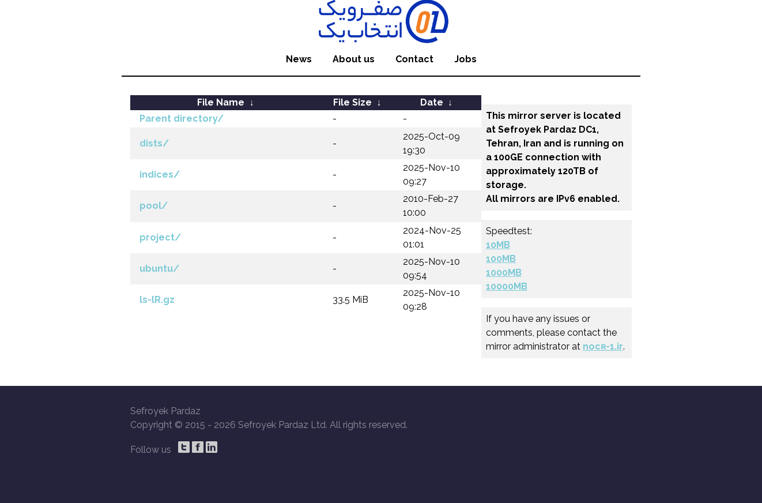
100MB (501, 258)
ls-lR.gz (157, 299)
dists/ (154, 143)
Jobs (465, 59)
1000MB (504, 272)
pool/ (153, 205)
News (299, 59)
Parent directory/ (181, 118)
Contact (414, 59)
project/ (160, 237)
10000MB (506, 286)
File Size (352, 102)
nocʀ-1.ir (603, 346)
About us (354, 59)
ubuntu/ (159, 268)
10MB (498, 244)
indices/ (159, 174)
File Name (220, 102)
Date (431, 102)
